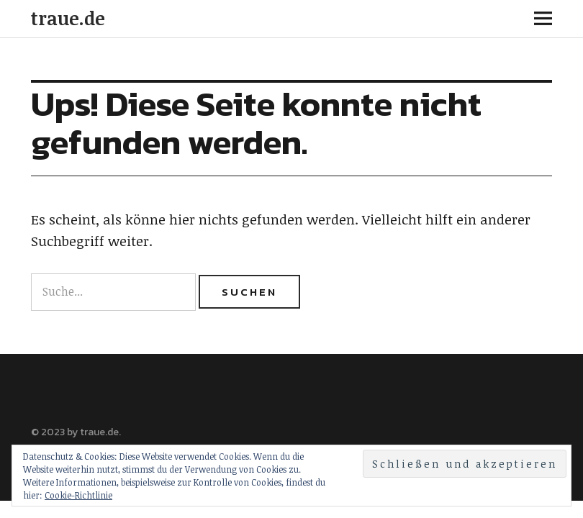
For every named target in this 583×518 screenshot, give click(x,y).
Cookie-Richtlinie (78, 495)
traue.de (68, 18)
